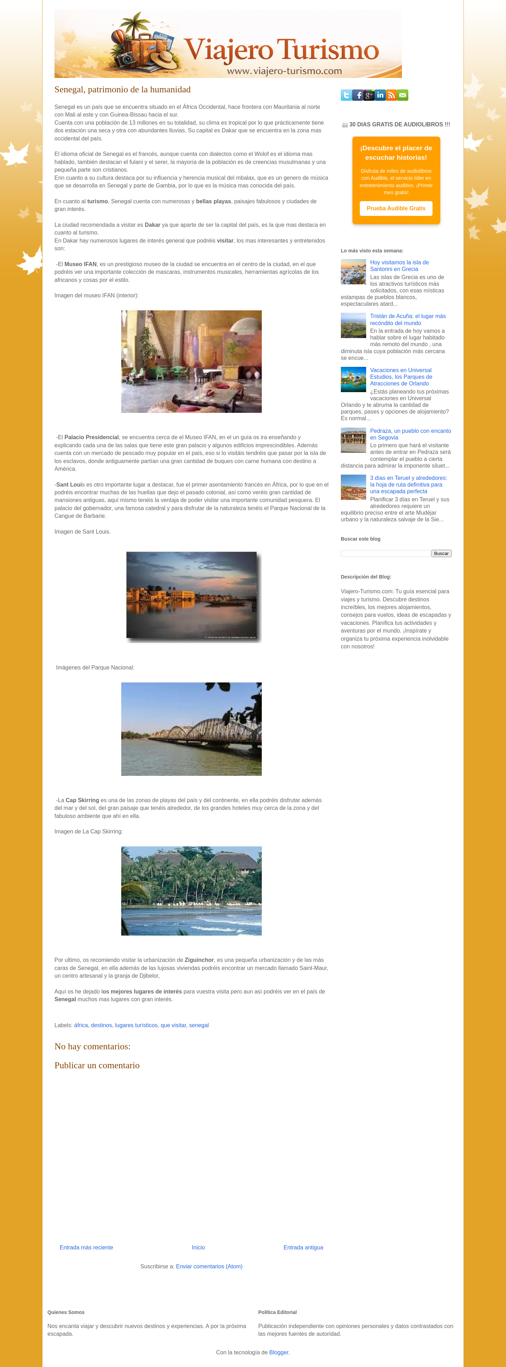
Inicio (198, 1247)
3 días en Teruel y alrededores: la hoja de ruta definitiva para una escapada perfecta (408, 484)
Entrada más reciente (86, 1247)
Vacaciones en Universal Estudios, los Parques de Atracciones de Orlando (401, 377)
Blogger (278, 1352)
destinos (101, 1025)
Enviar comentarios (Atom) (209, 1266)
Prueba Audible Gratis (396, 208)
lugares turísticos (136, 1025)
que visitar (173, 1025)
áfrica (81, 1025)
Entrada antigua (303, 1247)
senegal (199, 1025)
